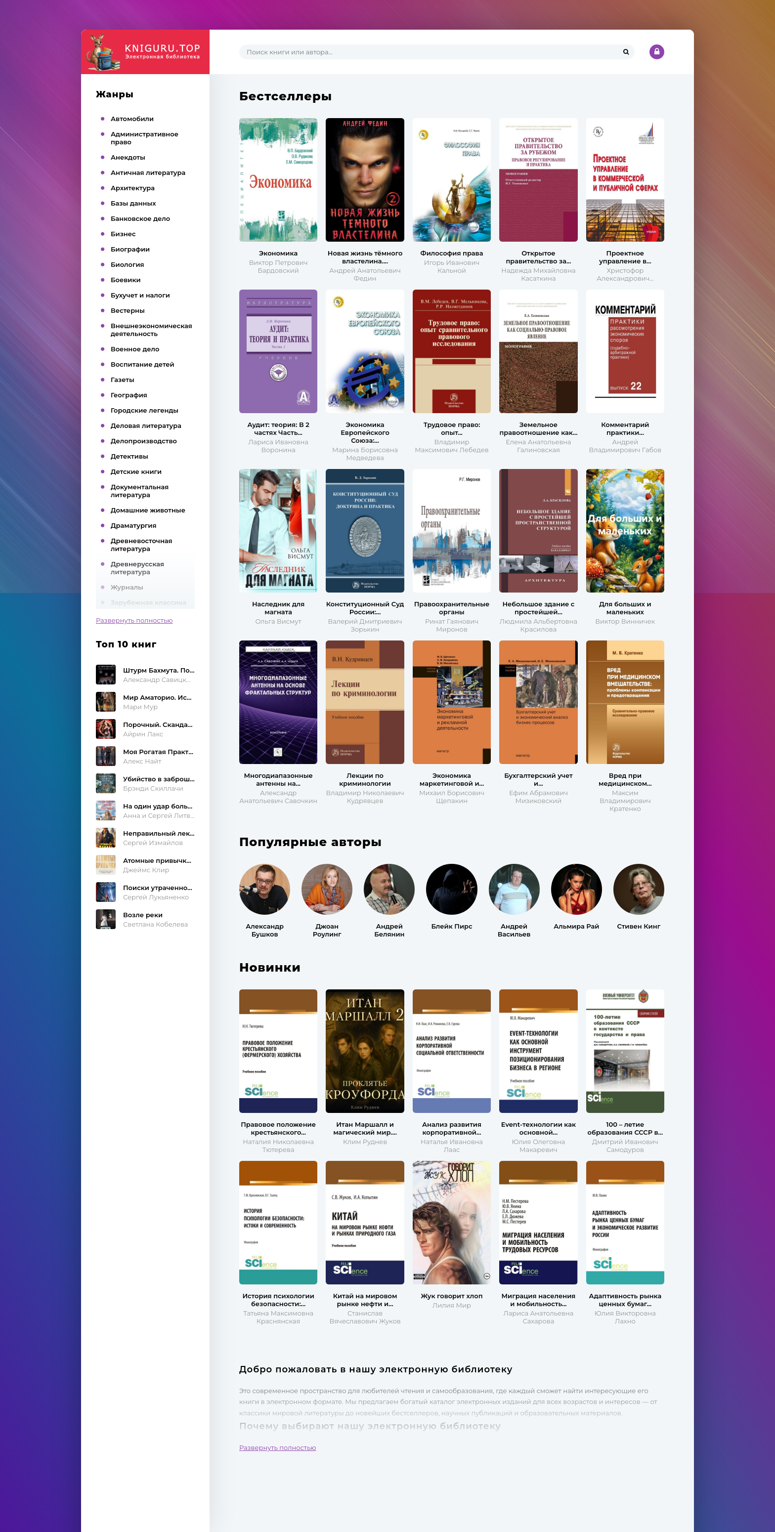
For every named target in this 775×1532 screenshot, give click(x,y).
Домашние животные (148, 510)
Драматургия (134, 525)
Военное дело (135, 349)
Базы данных (133, 203)
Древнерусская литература (137, 568)
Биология (127, 264)
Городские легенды (144, 410)
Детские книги (136, 471)
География (129, 395)
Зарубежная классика (148, 602)
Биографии (130, 249)
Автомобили (132, 119)
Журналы (127, 587)
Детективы (129, 456)
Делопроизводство (144, 441)
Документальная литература (140, 491)
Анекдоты (128, 157)
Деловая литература (146, 425)
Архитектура (133, 188)
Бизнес (123, 234)
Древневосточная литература (141, 545)
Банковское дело (140, 218)
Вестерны (128, 310)
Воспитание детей (142, 364)
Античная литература (148, 172)
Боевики (126, 280)
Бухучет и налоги (140, 295)
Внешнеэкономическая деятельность (151, 330)
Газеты (122, 379)
